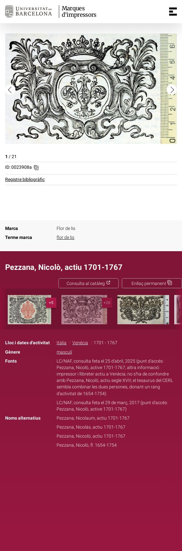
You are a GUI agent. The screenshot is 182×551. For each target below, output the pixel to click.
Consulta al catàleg (89, 283)
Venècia (80, 343)
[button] (10, 89)
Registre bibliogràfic (25, 179)
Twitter (87, 466)
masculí (64, 352)
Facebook (73, 466)
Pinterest (102, 466)
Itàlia (62, 343)
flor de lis (65, 237)
